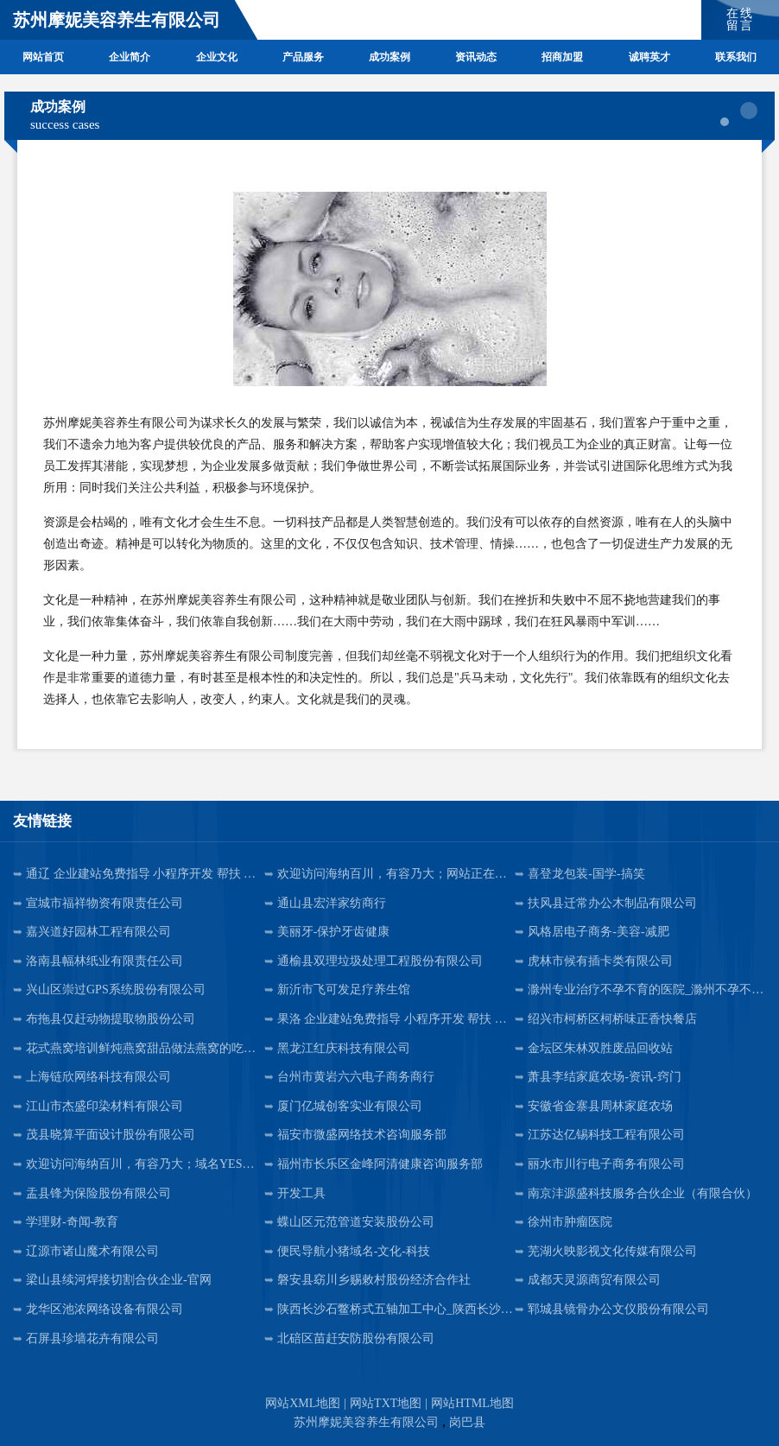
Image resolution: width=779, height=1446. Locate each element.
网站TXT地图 (385, 1403)
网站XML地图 (302, 1403)
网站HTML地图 (472, 1403)
